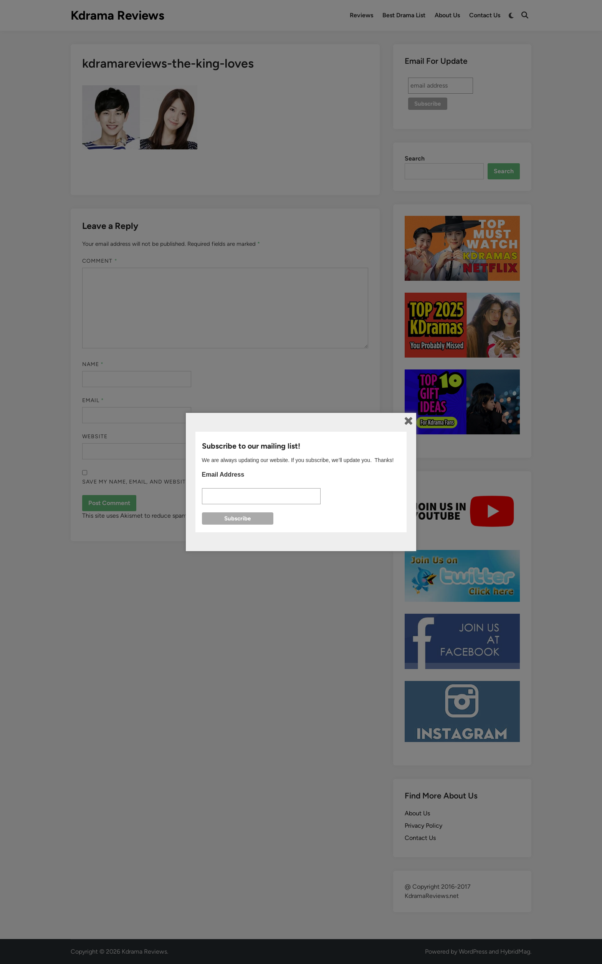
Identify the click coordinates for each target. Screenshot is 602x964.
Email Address (223, 474)
